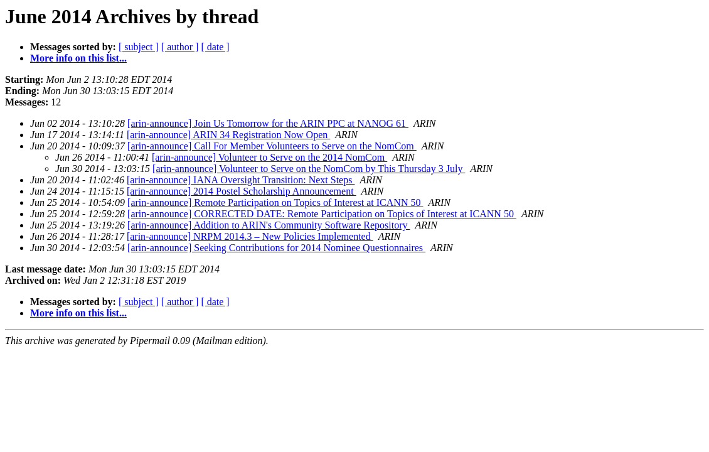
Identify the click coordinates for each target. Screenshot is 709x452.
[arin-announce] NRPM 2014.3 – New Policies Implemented (250, 236)
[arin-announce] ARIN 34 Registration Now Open (228, 134)
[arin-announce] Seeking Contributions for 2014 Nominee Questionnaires (276, 247)
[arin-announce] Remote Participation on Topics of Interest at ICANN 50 (275, 202)
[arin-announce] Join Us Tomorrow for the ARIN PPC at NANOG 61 (267, 123)
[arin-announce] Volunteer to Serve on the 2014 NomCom (269, 157)
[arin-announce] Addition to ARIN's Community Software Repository (268, 225)
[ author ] (180, 46)
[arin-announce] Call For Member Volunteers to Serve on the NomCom (272, 146)
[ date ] (215, 46)
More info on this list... (78, 58)
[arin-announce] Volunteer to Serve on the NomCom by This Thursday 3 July (308, 168)
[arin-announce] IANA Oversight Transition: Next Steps (241, 180)
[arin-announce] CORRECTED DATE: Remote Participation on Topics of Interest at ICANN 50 (321, 213)
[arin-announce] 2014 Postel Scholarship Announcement (241, 191)
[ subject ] (139, 46)
